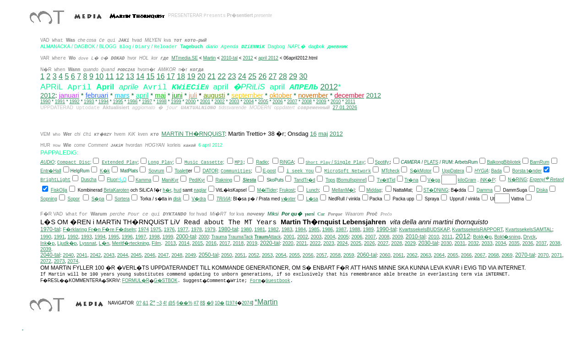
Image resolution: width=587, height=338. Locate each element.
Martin (209, 58)
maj (323, 133)
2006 (277, 101)
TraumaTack (240, 237)
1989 (368, 230)
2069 (506, 255)
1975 (155, 230)
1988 (354, 230)
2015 (197, 243)
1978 (196, 230)
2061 (398, 255)
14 (140, 76)
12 (120, 76)
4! (165, 303)
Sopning (48, 199)
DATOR (210, 171)
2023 (328, 243)
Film (156, 243)
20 (201, 76)
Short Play (317, 163)
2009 (321, 101)
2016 (211, 243)
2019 (251, 243)
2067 (479, 255)
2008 (307, 101)
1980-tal (228, 230)
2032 (473, 243)
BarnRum (539, 162)
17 (171, 76)
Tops (330, 180)
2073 (59, 261)
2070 (543, 255)
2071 (556, 255)
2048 (176, 255)
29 (293, 76)
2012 (248, 58)
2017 (224, 243)
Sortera (122, 199)
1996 (132, 101)
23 (232, 76)
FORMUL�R (135, 280)
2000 (190, 101)
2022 (315, 243)
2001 (205, 101)
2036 (527, 243)
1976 (169, 230)
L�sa (312, 199)
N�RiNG (517, 180)
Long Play (160, 163)
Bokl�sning (508, 237)
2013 (170, 243)
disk (177, 199)
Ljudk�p (66, 243)
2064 (439, 255)
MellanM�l (343, 190)
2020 (288, 243)
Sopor (73, 199)
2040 (68, 255)
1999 (176, 101)
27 (272, 76)
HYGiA (481, 171)
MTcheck (390, 171)
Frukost (286, 190)
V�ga (434, 180)
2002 (219, 101)
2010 (336, 101)
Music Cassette (204, 163)
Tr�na (411, 180)
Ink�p (47, 243)
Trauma (219, 237)
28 (283, 76)
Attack (268, 237)
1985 (314, 230)
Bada (496, 171)
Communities (236, 171)
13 (130, 76)
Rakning (223, 180)
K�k (105, 171)
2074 (72, 261)
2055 (294, 255)
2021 (301, 243)
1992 (74, 101)
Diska (542, 190)
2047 (163, 255)
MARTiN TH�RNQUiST (193, 133)
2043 (108, 255)
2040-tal (50, 255)
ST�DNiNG (436, 190)
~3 (159, 303)
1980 (246, 230)
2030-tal (428, 243)
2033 (487, 243)
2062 (412, 255)
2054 (281, 255)
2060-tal (366, 255)
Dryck (529, 237)
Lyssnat (87, 243)
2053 (267, 255)
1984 (300, 230)
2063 (425, 255)
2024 (342, 243)
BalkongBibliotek (504, 162)
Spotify (382, 162)
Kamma (143, 180)
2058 (335, 255)
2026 (369, 243)
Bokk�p (482, 237)
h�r (167, 190)
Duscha (89, 180)
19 (191, 76)
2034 (500, 243)
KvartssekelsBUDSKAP (424, 230)
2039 (45, 249)
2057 (321, 255)
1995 (118, 101)
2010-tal (229, 58)
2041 (81, 255)
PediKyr (197, 180)
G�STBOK (166, 280)
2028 (396, 243)
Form (255, 281)
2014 (184, 243)
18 (181, 76)
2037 (541, 243)
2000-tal (186, 237)
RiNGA (287, 162)
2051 (240, 255)
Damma (485, 190)
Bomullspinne (351, 180)
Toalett (181, 171)
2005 (263, 101)
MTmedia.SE (184, 58)
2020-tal (270, 243)
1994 (103, 101)
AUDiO (47, 162)
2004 (249, 101)
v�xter (288, 199)
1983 (287, 230)
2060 (385, 255)
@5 (171, 303)
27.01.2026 (345, 107)
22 (221, 76)
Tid (392, 180)
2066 (466, 255)
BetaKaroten (116, 190)
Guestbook (278, 281)
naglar (200, 190)
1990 (45, 101)
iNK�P (487, 180)
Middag (373, 190)
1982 (273, 230)
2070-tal (525, 255)
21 (211, 76)
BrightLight (55, 180)
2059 (348, 255)
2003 (234, 101)
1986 (327, 230)
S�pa (98, 199)
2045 (136, 255)
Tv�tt (383, 180)
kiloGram (467, 180)
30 (303, 76)
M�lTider (267, 190)
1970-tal (50, 230)
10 (99, 76)
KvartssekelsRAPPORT (477, 230)
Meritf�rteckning (130, 243)
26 (262, 76)
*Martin (266, 302)
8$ (202, 303)
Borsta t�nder (527, 171)
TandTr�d (304, 180)
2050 (226, 255)
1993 (89, 101)
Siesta (249, 180)
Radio (262, 162)
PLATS (431, 162)
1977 (182, 230)
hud (177, 190)
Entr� (46, 171)
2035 (514, 243)
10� (219, 303)
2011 (350, 101)
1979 (210, 230)
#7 (196, 303)
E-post (269, 171)
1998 (162, 101)
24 (242, 76)
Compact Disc (73, 163)
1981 (259, 230)
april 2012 (268, 58)
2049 (190, 255)
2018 (238, 243)
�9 (210, 303)
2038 (554, 243)
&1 (145, 303)
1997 (147, 101)
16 (161, 76)
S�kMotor (420, 171)
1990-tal (386, 230)
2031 (459, 243)
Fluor (112, 180)
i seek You (300, 171)
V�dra (199, 199)
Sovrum (156, 171)
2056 (308, 255)
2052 (253, 255)
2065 (452, 255)
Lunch (312, 190)
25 (252, 76)
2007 (292, 101)
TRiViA (223, 199)
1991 (60, 101)
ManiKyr (170, 180)
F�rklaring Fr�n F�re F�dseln (99, 230)
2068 (493, 255)
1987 (341, 230)
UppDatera (453, 171)
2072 (45, 261)
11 (109, 76)
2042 (95, 255)
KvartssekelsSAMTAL (528, 230)
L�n (104, 243)
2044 (122, 255)
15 (150, 76)
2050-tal (208, 255)
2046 (149, 255)
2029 (410, 243)
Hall (57, 171)
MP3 (238, 163)
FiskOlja (59, 190)
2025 (355, 243)
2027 (383, 243)
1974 (143, 230)
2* (152, 302)
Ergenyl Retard (547, 180)
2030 (446, 243)
